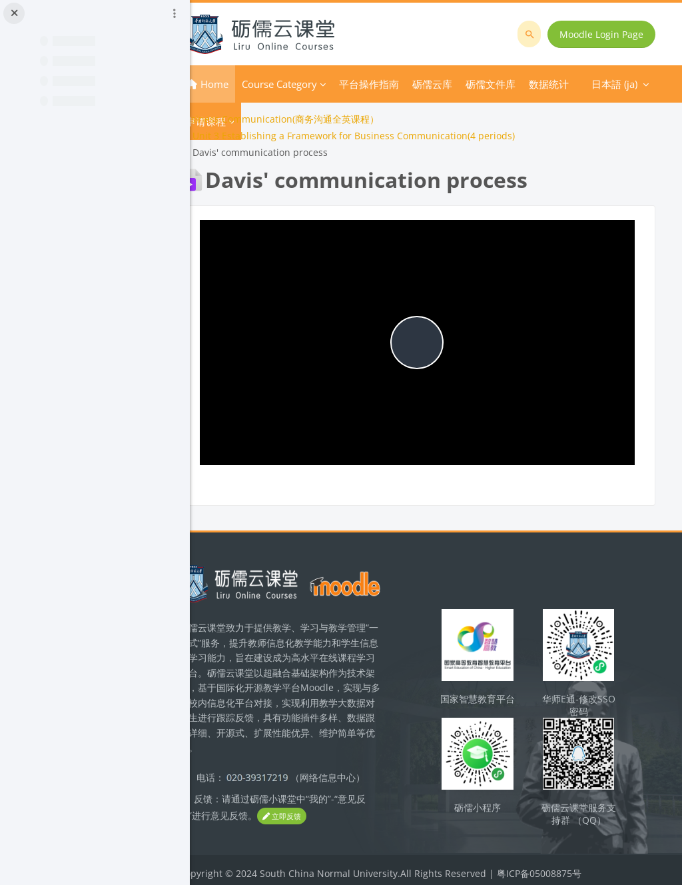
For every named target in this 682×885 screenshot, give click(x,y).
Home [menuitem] (250, 84)
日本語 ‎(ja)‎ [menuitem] (522, 84)
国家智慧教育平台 (492, 692)
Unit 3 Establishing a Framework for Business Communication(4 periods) (389, 135)
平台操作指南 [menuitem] (404, 84)
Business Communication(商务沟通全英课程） (314, 119)
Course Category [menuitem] (314, 84)
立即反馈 (326, 812)
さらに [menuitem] (463, 84)
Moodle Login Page (603, 34)
